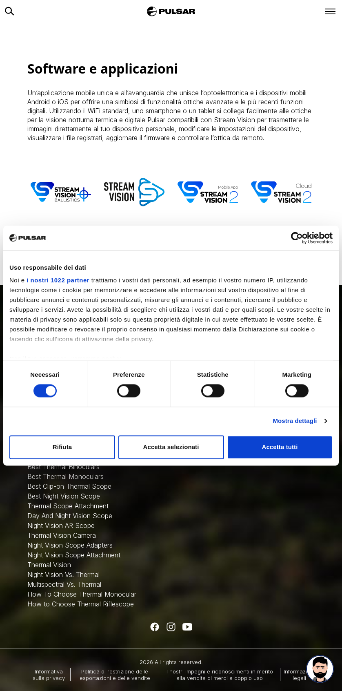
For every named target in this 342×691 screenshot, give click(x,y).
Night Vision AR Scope (61, 525)
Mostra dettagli (295, 421)
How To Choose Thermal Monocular (81, 594)
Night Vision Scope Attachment (73, 555)
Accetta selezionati (171, 446)
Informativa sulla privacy (49, 674)
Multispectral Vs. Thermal (64, 584)
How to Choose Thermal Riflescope (80, 604)
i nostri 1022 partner (58, 280)
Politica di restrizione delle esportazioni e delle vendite (115, 674)
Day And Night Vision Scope (69, 516)
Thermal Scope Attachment (68, 506)
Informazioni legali (299, 674)
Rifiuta (62, 446)
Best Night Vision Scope (63, 496)
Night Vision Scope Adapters (70, 545)
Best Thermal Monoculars (65, 476)
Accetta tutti (280, 446)
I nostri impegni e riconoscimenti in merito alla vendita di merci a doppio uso (220, 674)
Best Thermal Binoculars (63, 467)
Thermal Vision (49, 565)
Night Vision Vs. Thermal (63, 574)
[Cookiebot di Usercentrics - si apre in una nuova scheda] (297, 238)
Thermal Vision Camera (61, 535)
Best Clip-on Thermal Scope (69, 486)
